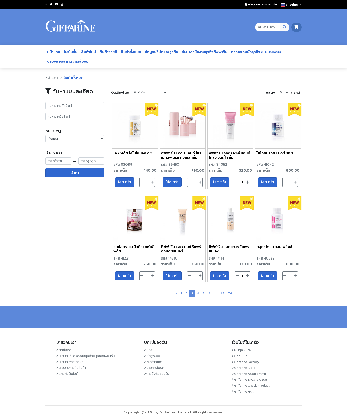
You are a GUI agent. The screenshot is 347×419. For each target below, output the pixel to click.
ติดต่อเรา (63, 350)
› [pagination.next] (236, 293)
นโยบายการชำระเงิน (70, 362)
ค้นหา (74, 172)
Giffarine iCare (243, 367)
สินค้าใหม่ (88, 52)
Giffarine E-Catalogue (249, 379)
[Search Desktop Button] (284, 27)
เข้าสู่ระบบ (152, 356)
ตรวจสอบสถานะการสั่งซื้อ (67, 61)
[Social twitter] (51, 4)
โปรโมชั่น (70, 52)
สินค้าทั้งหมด (131, 52)
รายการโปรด (154, 367)
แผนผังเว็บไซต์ (67, 373)
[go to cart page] (296, 27)
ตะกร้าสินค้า (153, 362)
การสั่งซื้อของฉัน (156, 373)
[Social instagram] (62, 4)
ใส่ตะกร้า (124, 182)
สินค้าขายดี (108, 52)
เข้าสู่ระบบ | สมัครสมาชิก (261, 4)
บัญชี (148, 350)
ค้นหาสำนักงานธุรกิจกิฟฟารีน (204, 52)
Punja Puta (241, 350)
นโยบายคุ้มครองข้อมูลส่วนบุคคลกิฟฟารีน (85, 356)
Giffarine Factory (245, 362)
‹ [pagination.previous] (176, 293)
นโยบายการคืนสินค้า (71, 367)
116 (230, 293)
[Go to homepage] (70, 27)
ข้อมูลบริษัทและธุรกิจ (161, 52)
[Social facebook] (46, 4)
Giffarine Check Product (251, 385)
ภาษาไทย (290, 4)
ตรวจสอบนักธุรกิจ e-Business (256, 52)
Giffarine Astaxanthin (249, 373)
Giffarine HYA (243, 391)
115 (222, 293)
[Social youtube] (56, 4)
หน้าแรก (53, 52)
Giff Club (239, 356)
